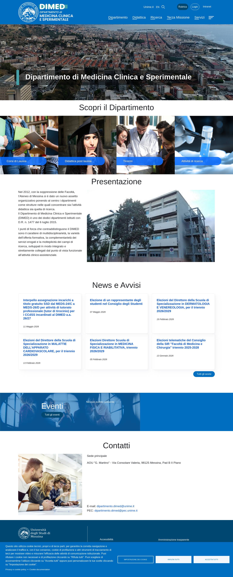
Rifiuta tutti (173, 559)
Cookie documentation (39, 569)
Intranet (207, 6)
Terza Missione (178, 17)
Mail (171, 7)
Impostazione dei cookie (135, 559)
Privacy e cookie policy (15, 569)
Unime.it (149, 7)
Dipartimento (118, 17)
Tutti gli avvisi (204, 374)
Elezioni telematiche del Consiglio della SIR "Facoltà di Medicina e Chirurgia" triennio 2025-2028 (181, 344)
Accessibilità (106, 539)
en (157, 7)
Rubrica (182, 6)
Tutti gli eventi (52, 414)
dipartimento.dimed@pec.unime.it (116, 510)
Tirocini (145, 145)
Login (195, 6)
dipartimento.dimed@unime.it (115, 506)
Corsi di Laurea (29, 145)
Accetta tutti (211, 559)
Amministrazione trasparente (173, 539)
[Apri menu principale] (211, 17)
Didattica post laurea (87, 145)
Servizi (199, 17)
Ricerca (156, 17)
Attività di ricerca (204, 145)
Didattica (139, 17)
